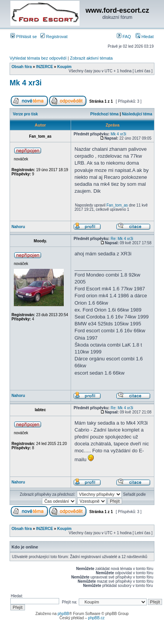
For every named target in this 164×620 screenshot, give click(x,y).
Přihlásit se (23, 36)
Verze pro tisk (25, 114)
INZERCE (44, 67)
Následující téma (137, 114)
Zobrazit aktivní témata (91, 58)
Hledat (145, 36)
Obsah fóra (22, 67)
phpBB (63, 614)
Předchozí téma (104, 114)
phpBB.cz (96, 618)
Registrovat (54, 36)
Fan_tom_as (117, 205)
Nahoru (18, 227)
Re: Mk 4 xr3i (122, 239)
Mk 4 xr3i (25, 82)
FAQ (124, 36)
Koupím (64, 67)
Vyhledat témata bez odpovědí (38, 58)
